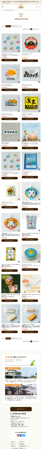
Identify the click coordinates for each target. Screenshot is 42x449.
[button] (40, 29)
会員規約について (22, 448)
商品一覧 (13, 441)
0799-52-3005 (18, 413)
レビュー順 (19, 26)
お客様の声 (13, 446)
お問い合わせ (21, 409)
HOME (5, 10)
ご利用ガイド (21, 441)
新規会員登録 (21, 444)
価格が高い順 (14, 26)
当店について (13, 444)
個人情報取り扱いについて (24, 446)
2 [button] (33, 29)
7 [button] (37, 29)
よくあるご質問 (14, 448)
